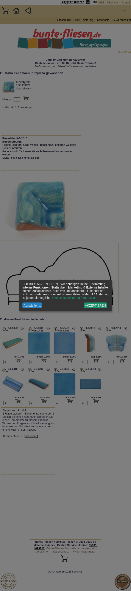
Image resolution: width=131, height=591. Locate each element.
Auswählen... (32, 305)
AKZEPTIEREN (95, 305)
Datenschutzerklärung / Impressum (74, 297)
